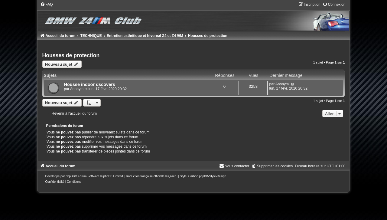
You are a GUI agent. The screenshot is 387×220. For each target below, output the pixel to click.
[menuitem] (46, 4)
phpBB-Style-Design (212, 176)
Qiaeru (172, 176)
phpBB (70, 176)
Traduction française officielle (144, 176)
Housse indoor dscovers (89, 84)
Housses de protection (71, 55)
